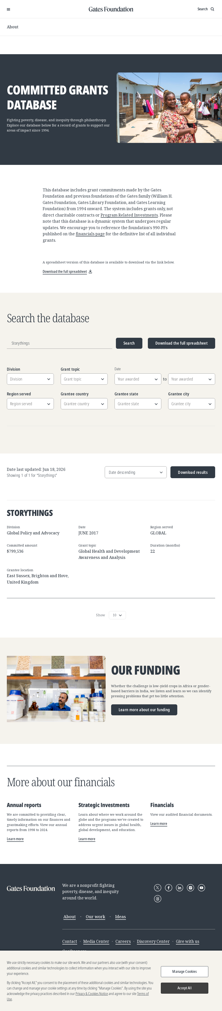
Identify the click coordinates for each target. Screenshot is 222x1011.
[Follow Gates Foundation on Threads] (158, 899)
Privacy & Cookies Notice (92, 995)
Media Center (96, 941)
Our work (95, 916)
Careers (123, 941)
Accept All (185, 989)
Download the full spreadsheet (181, 343)
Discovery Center (153, 941)
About (12, 26)
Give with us (187, 941)
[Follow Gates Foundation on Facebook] (169, 888)
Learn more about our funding (144, 709)
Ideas (120, 916)
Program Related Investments (129, 215)
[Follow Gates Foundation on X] (158, 888)
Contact (69, 941)
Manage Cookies (184, 972)
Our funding (145, 670)
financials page (90, 233)
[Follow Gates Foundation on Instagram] (190, 888)
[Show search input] (206, 9)
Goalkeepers (74, 951)
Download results (189, 473)
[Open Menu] (8, 9)
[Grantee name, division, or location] (59, 343)
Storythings (30, 512)
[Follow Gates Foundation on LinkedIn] (179, 888)
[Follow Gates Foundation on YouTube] (201, 888)
